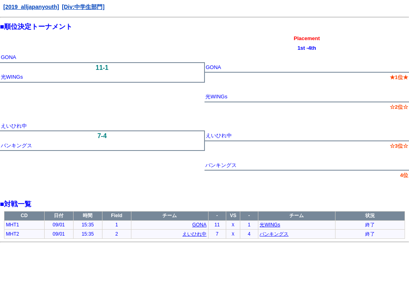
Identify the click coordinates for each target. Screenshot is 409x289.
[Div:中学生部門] (83, 7)
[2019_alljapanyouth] (31, 7)
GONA (8, 57)
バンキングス (16, 145)
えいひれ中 (14, 126)
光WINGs (12, 77)
